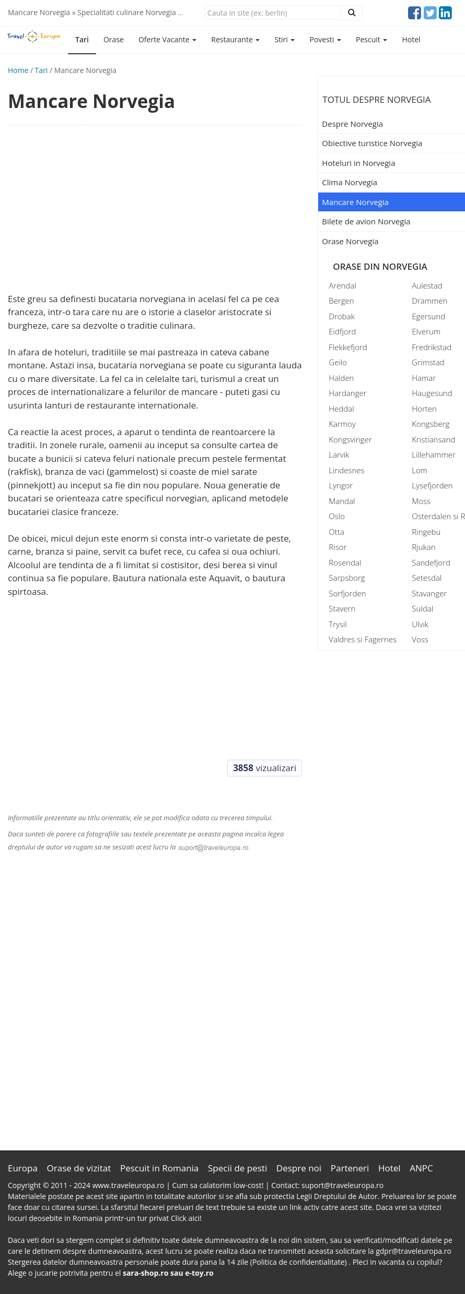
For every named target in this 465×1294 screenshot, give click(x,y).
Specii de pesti (237, 1168)
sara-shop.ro (145, 1273)
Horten (424, 408)
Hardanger (347, 393)
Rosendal (345, 562)
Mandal (342, 501)
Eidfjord (342, 331)
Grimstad (428, 362)
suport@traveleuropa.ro (342, 1185)
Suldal (422, 608)
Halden (341, 378)
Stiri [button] (284, 39)
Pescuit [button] (371, 39)
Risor (337, 547)
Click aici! (186, 1218)
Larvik (339, 454)
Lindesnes (346, 470)
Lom (419, 470)
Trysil (337, 624)
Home (18, 70)
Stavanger (429, 593)
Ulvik (420, 624)
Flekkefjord (348, 347)
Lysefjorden (432, 485)
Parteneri (350, 1168)
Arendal (342, 285)
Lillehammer (433, 454)
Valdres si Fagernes (363, 639)
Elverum (426, 331)
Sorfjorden (347, 593)
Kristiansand (433, 439)
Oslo (337, 516)
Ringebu (426, 531)
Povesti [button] (325, 39)
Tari (82, 39)
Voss (420, 639)
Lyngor (341, 485)
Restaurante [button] (235, 39)
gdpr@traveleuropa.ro (413, 1251)
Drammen (429, 300)
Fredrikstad (431, 347)
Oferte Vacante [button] (167, 39)
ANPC (421, 1168)
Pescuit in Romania (159, 1168)
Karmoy (342, 423)
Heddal (341, 408)
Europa (23, 1168)
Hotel (411, 39)
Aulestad (427, 285)
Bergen (341, 300)
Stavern (342, 608)
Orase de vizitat (79, 1168)
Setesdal (426, 577)
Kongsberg (430, 423)
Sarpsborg (347, 577)
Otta (336, 531)
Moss (421, 501)
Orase (113, 39)
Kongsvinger (350, 439)
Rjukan (423, 547)
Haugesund (432, 393)
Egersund (428, 316)
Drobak (341, 316)
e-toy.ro (199, 1273)
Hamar (424, 378)
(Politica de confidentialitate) (299, 1262)
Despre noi (298, 1168)
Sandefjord (431, 562)
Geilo (338, 362)
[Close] (273, 12)
